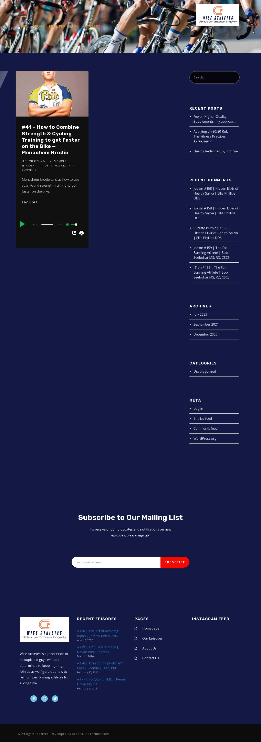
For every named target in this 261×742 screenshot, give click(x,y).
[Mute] (68, 225)
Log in (198, 408)
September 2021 (206, 324)
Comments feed (206, 428)
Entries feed (203, 418)
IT (195, 267)
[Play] (22, 224)
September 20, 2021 (34, 161)
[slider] (47, 224)
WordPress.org (205, 438)
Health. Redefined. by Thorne (216, 151)
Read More (29, 202)
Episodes (57, 26)
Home (23, 26)
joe (46, 165)
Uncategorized (205, 371)
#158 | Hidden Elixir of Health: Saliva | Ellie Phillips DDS (216, 193)
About (39, 26)
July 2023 (200, 314)
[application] (52, 224)
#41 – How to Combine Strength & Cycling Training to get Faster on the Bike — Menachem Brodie (51, 139)
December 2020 (205, 334)
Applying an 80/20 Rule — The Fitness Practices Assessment (213, 136)
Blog (74, 26)
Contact (92, 26)
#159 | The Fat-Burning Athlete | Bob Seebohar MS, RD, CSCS (212, 252)
